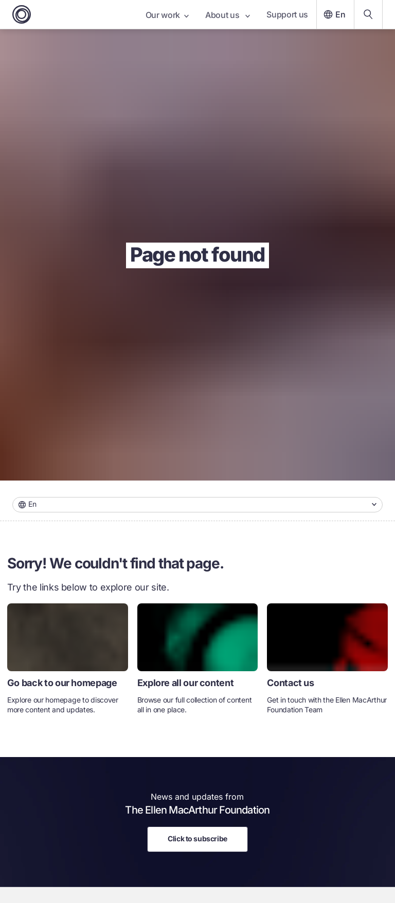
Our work (167, 15)
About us (227, 15)
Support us (287, 14)
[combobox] (197, 504)
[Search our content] (368, 14)
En (333, 14)
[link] (67, 663)
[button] (197, 504)
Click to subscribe (197, 838)
